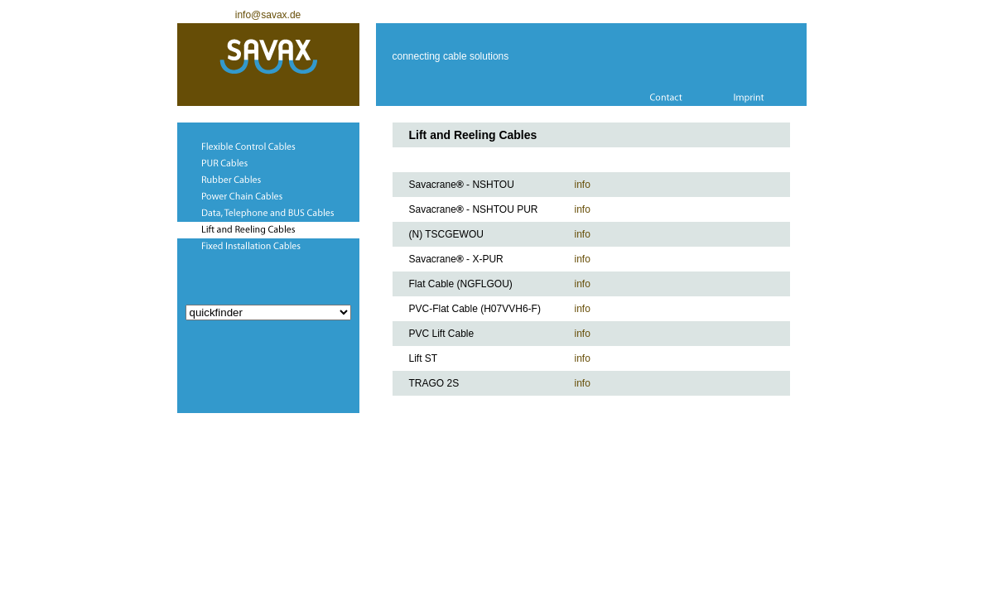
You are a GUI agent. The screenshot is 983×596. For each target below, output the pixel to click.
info (582, 184)
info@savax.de (268, 15)
